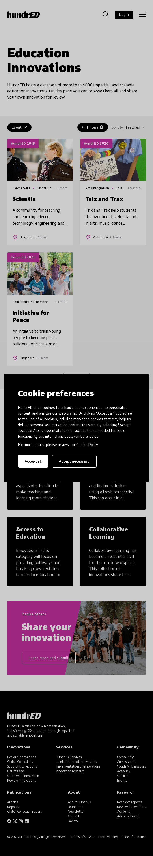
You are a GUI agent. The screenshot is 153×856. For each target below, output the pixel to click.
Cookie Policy (87, 444)
